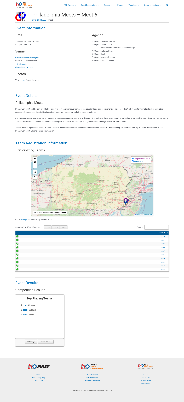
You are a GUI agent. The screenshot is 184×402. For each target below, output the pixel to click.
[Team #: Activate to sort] (20, 233)
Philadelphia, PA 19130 (25, 67)
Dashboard (38, 381)
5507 (21, 251)
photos (23, 80)
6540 (21, 259)
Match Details (45, 342)
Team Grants (145, 384)
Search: (137, 227)
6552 (21, 262)
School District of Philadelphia (28, 58)
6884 (21, 270)
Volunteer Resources (92, 381)
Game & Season (92, 374)
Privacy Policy (145, 381)
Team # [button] (19, 233)
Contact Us (145, 378)
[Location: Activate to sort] (151, 233)
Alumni (39, 374)
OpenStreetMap (147, 214)
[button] (167, 5)
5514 (21, 255)
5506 (21, 248)
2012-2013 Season (40, 20)
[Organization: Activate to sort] (100, 233)
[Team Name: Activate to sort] (47, 233)
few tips (24, 220)
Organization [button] (73, 233)
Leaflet (136, 214)
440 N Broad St (21, 64)
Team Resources (92, 378)
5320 (21, 236)
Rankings (31, 342)
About (145, 374)
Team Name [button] (32, 233)
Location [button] (137, 233)
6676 (21, 266)
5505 (21, 244)
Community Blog (39, 378)
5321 (21, 240)
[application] (82, 5)
